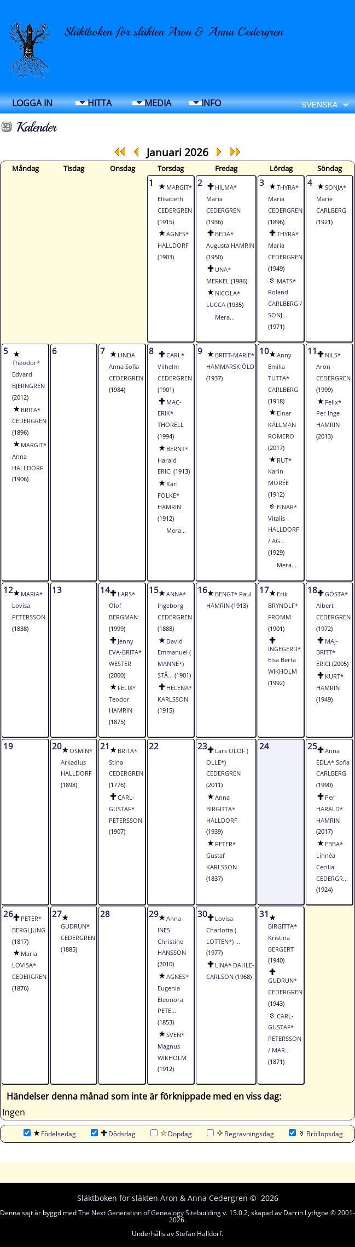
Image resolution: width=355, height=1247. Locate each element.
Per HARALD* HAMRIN (329, 809)
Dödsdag (113, 1133)
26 (8, 913)
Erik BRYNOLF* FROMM (283, 605)
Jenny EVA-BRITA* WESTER (125, 652)
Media (157, 103)
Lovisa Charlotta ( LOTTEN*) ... (223, 930)
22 (154, 746)
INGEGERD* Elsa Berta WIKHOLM (284, 660)
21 (105, 746)
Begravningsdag (240, 1133)
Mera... (225, 317)
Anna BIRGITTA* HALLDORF (221, 809)
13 (57, 589)
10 (264, 350)
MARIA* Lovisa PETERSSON (28, 605)
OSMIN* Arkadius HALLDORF (76, 762)
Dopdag (171, 1133)
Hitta (100, 103)
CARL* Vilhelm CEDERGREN (175, 366)
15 (154, 589)
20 (57, 746)
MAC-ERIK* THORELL (171, 413)
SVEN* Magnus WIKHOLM (172, 1046)
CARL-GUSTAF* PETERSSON (125, 809)
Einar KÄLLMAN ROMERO (282, 424)
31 (264, 913)
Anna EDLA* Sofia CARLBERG (333, 762)
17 (264, 589)
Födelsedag (50, 1133)
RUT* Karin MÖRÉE (280, 472)
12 (8, 589)
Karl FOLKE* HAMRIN (169, 495)
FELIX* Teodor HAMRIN (122, 699)
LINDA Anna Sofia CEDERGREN (126, 366)
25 (312, 746)
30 (202, 913)
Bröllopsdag (316, 1133)
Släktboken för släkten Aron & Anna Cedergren (173, 31)
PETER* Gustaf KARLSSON (221, 855)
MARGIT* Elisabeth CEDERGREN (175, 199)
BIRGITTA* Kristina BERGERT (282, 938)
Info (211, 103)
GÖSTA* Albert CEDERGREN (333, 605)
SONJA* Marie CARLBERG (331, 199)
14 (105, 589)
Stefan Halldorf (199, 1233)
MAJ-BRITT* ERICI (327, 652)
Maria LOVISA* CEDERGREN (29, 965)
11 (312, 350)
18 (312, 589)
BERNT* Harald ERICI (173, 460)
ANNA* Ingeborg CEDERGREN (175, 605)
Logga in (32, 103)
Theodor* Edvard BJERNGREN (28, 374)
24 (264, 746)
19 (8, 746)
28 (105, 913)
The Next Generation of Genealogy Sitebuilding (149, 1212)
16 (202, 589)
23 (202, 746)
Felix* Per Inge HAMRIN (328, 413)
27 (57, 913)
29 (154, 913)
